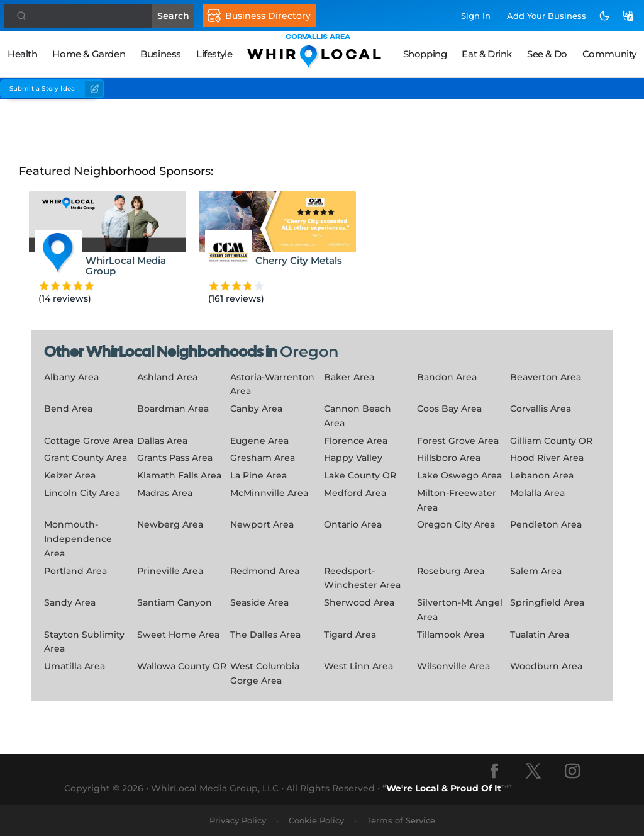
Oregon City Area (456, 524)
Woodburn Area (546, 666)
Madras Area (164, 493)
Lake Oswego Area (459, 475)
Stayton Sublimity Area (84, 642)
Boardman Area (173, 408)
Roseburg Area (450, 571)
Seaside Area (259, 602)
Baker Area (349, 377)
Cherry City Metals (298, 260)
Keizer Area (70, 475)
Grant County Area (85, 457)
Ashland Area (167, 377)
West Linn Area (358, 666)
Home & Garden (88, 54)
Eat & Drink (487, 54)
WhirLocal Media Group (126, 265)
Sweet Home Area (178, 634)
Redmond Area (264, 571)
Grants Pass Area (175, 457)
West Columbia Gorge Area (264, 673)
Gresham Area (262, 457)
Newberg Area (170, 524)
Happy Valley (353, 457)
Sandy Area (70, 602)
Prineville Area (170, 571)
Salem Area (536, 571)
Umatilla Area (74, 666)
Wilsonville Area (453, 666)
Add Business (546, 16)
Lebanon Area (542, 475)
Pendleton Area (546, 524)
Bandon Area (447, 377)
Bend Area (68, 408)
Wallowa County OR (181, 666)
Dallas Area (162, 440)
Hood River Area (547, 457)
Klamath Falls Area (179, 475)
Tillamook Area (450, 634)
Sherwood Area (359, 602)
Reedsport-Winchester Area (362, 578)
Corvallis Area (540, 408)
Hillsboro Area (448, 457)
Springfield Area (547, 602)
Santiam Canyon (174, 602)
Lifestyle (214, 54)
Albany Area (71, 377)
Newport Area (262, 524)
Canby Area (256, 408)
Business (160, 54)
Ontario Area (353, 524)
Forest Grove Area (458, 440)
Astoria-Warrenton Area (272, 384)
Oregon (309, 351)
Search (178, 15)
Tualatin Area (539, 634)
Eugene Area (259, 440)
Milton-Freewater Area (456, 500)
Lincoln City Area (82, 493)
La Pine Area (258, 475)
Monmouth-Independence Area (78, 539)
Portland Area (75, 571)
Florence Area (355, 440)
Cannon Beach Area (357, 416)
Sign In (476, 16)
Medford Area (355, 493)
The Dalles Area (265, 634)
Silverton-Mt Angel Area (459, 610)
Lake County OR (360, 475)
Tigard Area (350, 634)
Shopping (425, 54)
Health (23, 54)
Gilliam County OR (551, 440)
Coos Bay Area (449, 408)
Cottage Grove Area (88, 440)
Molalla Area (537, 493)
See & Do (547, 54)
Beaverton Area (545, 377)
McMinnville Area (269, 493)
